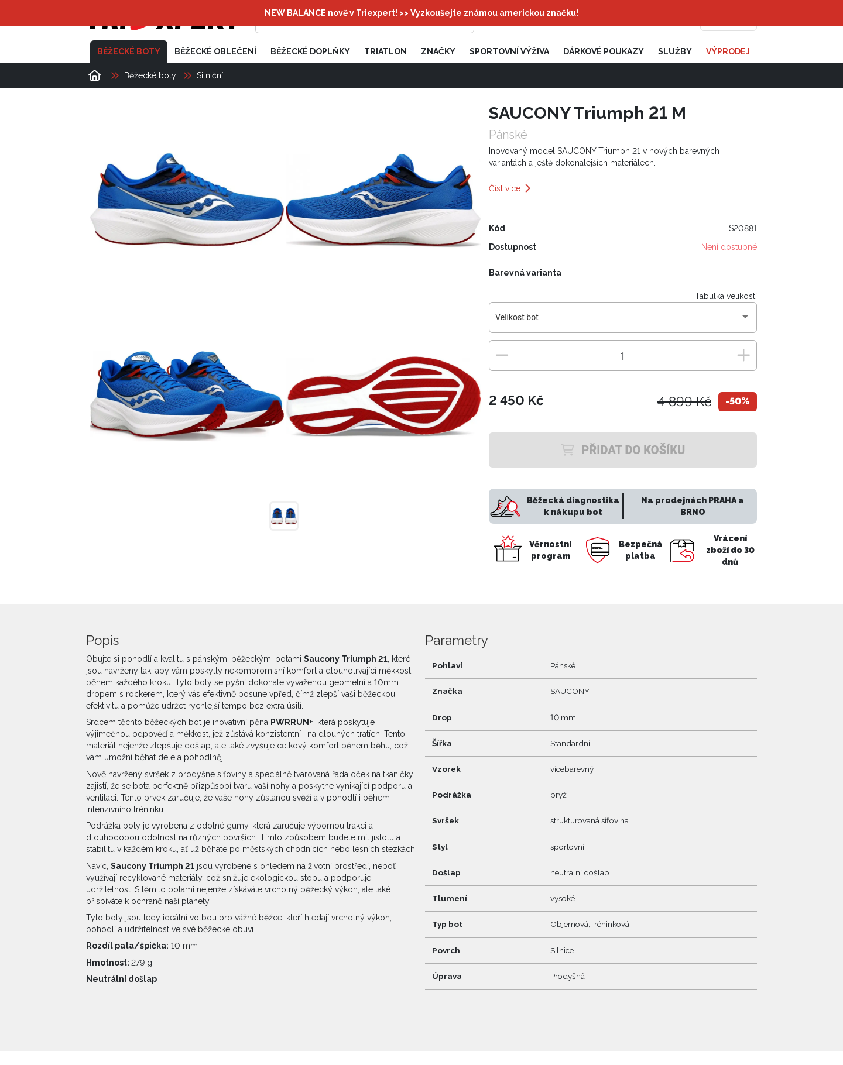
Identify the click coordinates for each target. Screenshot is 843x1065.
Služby (675, 51)
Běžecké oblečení (215, 51)
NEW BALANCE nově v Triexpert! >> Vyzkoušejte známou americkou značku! (421, 13)
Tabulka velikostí (726, 296)
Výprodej (728, 51)
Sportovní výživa (509, 51)
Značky (438, 51)
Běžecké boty (128, 51)
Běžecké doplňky (310, 51)
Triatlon (385, 51)
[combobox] (622, 322)
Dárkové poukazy (603, 51)
